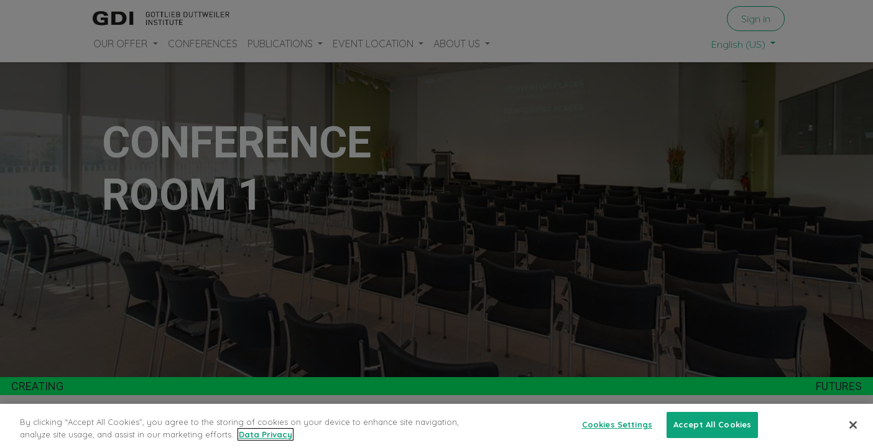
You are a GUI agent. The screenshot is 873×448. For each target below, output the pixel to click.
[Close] (853, 425)
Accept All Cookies (712, 424)
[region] (436, 426)
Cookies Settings (617, 424)
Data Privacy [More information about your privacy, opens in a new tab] (265, 434)
